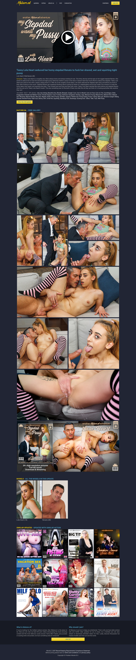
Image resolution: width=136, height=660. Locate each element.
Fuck (54, 95)
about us (51, 3)
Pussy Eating (83, 97)
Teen (92, 98)
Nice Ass (38, 97)
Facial (39, 95)
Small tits (50, 98)
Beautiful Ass (52, 93)
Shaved (19, 98)
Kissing (78, 95)
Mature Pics (99, 95)
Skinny (40, 98)
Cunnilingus (108, 93)
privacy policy (86, 652)
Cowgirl (70, 93)
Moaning (22, 97)
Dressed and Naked (30, 95)
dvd (60, 3)
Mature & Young (90, 95)
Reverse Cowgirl (109, 97)
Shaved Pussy (26, 98)
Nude (49, 97)
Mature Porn (108, 95)
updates (36, 3)
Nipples (44, 97)
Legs (82, 95)
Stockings (73, 98)
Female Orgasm (47, 95)
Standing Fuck (64, 98)
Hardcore (65, 95)
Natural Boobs (30, 97)
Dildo (113, 93)
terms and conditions (71, 652)
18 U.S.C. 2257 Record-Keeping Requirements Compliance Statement (68, 651)
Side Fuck (35, 98)
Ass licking (43, 93)
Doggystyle (20, 95)
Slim (44, 98)
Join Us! (115, 3)
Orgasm (68, 97)
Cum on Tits (99, 93)
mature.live (68, 3)
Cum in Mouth (81, 93)
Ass (38, 93)
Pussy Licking (92, 97)
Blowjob (64, 93)
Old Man (62, 97)
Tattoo (88, 98)
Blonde (59, 93)
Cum (74, 93)
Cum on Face (90, 93)
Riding (117, 97)
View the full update (24, 102)
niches (43, 3)
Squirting (56, 98)
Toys (95, 98)
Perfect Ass (75, 97)
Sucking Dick (81, 98)
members (106, 3)
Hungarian (71, 95)
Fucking (58, 95)
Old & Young (55, 97)
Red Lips (100, 97)
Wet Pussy (101, 98)
